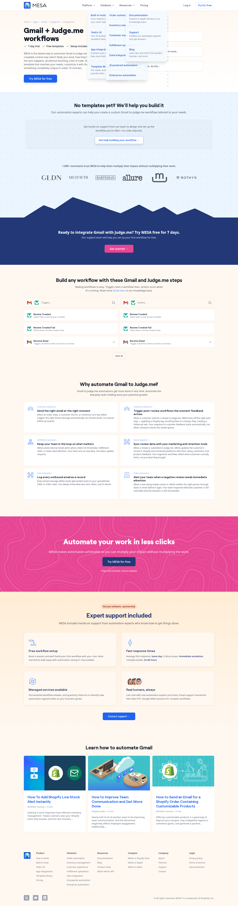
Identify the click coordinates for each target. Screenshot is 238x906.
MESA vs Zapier (135, 862)
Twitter (26, 898)
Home (27, 21)
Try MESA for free (40, 78)
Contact (162, 871)
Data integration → (45, 473)
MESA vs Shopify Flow (138, 858)
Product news (104, 867)
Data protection (197, 867)
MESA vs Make (135, 867)
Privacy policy (196, 858)
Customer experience (77, 867)
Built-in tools (42, 862)
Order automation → (143, 473)
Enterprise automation (78, 884)
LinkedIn (45, 898)
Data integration (75, 875)
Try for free (205, 5)
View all (119, 355)
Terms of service (197, 862)
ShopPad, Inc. (207, 898)
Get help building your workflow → (119, 140)
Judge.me (55, 21)
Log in (187, 5)
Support (162, 867)
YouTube (35, 898)
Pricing (39, 880)
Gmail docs (119, 290)
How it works (42, 858)
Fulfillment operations (78, 871)
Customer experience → (47, 407)
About (161, 858)
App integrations (44, 871)
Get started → (119, 249)
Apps (35, 21)
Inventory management (78, 862)
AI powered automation (78, 880)
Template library (44, 875)
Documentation (105, 858)
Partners (162, 862)
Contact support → (119, 716)
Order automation (76, 858)
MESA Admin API (105, 871)
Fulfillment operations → (48, 440)
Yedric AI (40, 867)
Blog (99, 862)
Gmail (44, 21)
